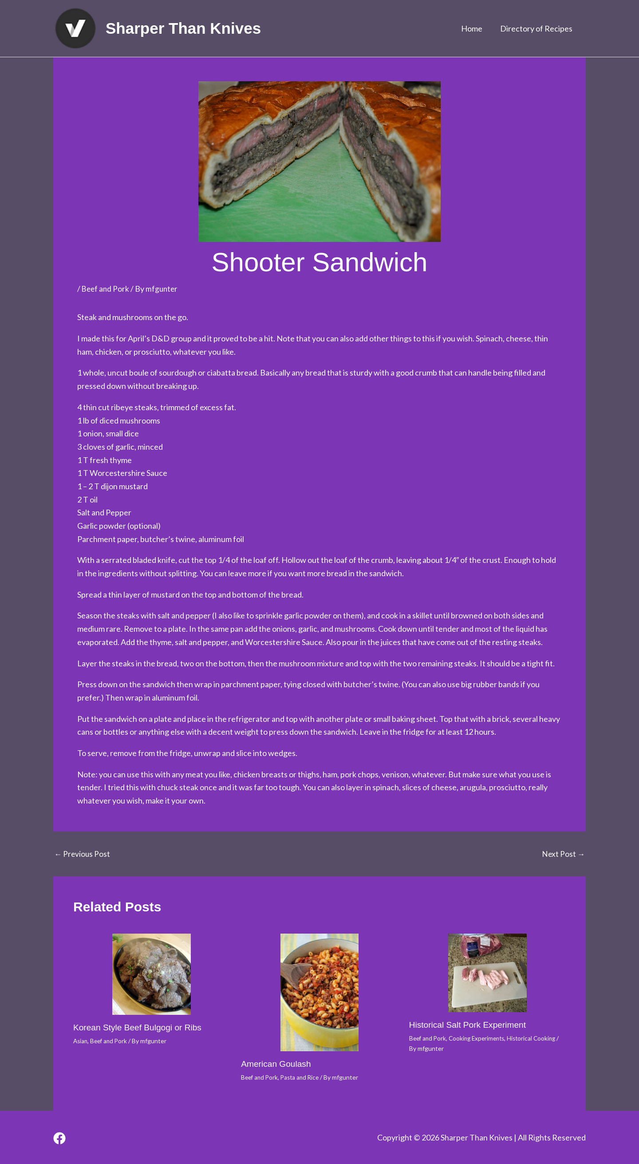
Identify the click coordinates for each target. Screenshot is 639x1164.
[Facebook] (59, 1138)
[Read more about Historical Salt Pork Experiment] (487, 973)
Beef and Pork (106, 288)
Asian (81, 1040)
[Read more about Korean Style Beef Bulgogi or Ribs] (151, 974)
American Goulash (277, 1064)
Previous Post (82, 853)
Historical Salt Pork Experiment (470, 1024)
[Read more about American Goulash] (319, 992)
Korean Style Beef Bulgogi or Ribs (140, 1027)
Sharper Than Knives (183, 28)
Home (474, 28)
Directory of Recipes (537, 28)
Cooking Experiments (480, 1037)
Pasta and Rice (303, 1077)
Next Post (563, 853)
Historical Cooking (538, 1037)
